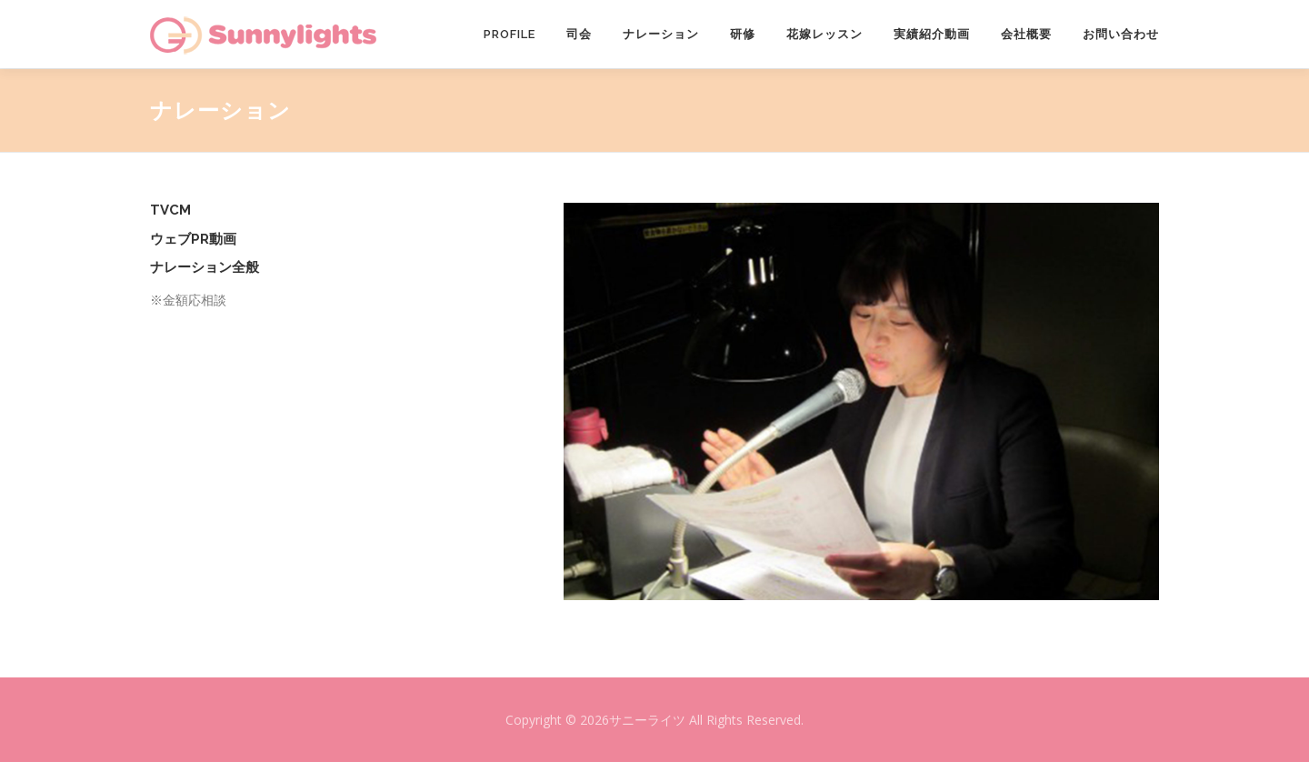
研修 (742, 34)
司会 (579, 34)
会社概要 (1026, 34)
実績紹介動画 (932, 34)
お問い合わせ (1121, 34)
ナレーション (661, 34)
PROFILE (509, 34)
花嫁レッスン (824, 34)
